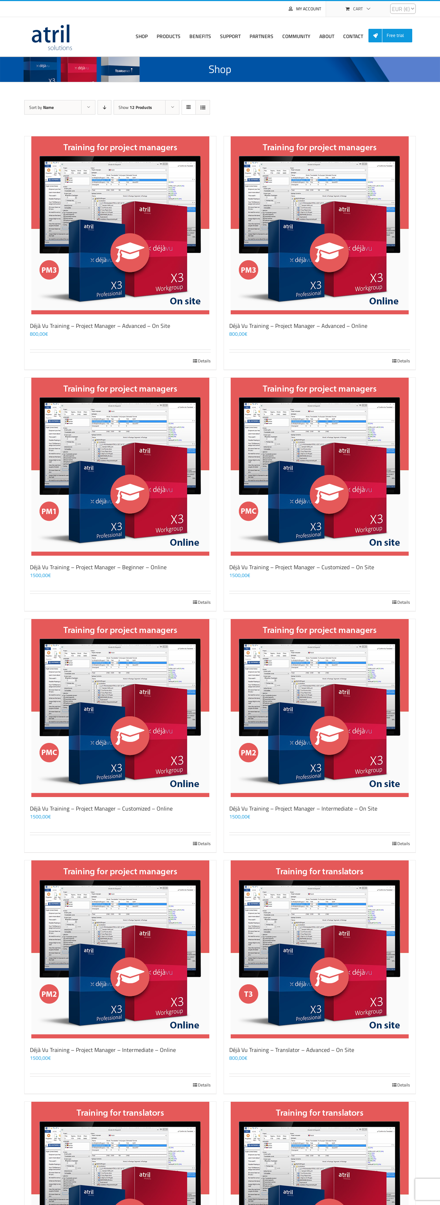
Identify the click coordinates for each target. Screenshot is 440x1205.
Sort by (41, 107)
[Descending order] (104, 107)
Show (135, 107)
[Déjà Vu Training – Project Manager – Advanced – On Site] (120, 225)
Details (204, 361)
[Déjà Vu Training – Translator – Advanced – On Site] (319, 949)
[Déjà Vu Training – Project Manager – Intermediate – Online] (120, 949)
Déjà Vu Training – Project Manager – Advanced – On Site (100, 325)
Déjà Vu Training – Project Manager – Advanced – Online (298, 325)
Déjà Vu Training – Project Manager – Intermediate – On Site (303, 808)
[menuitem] (393, 35)
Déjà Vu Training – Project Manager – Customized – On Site (301, 567)
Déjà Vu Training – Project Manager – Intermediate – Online (103, 1050)
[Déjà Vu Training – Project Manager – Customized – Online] (120, 708)
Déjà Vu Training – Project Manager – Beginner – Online (98, 567)
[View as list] (203, 107)
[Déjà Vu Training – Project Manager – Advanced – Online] (319, 225)
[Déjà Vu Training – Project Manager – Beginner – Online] (120, 467)
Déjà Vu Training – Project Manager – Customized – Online (101, 808)
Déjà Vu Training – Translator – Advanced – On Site (291, 1050)
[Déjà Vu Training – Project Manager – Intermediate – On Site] (319, 708)
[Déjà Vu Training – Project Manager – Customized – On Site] (319, 467)
